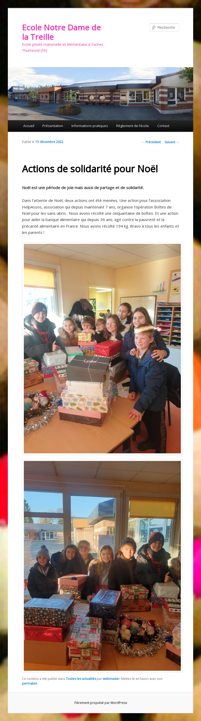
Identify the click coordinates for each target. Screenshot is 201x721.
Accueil (28, 125)
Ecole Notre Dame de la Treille (61, 32)
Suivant (172, 142)
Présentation (52, 125)
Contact (163, 125)
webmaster (111, 678)
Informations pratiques (89, 125)
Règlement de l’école (132, 125)
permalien (29, 683)
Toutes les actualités (81, 678)
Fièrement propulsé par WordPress (100, 703)
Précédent (151, 142)
